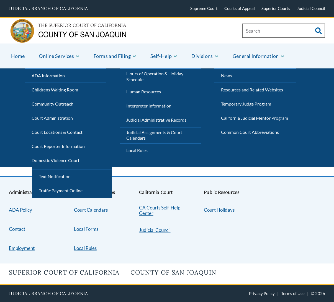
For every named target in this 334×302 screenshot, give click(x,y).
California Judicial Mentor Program (254, 118)
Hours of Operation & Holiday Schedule (154, 76)
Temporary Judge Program (246, 103)
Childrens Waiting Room (55, 89)
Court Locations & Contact (57, 132)
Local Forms (86, 229)
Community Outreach (52, 103)
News (226, 75)
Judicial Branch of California (48, 8)
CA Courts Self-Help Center (159, 210)
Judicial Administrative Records (156, 119)
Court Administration (52, 118)
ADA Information (48, 75)
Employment (22, 248)
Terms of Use (293, 293)
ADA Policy (20, 210)
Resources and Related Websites (252, 89)
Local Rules (137, 150)
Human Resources (143, 91)
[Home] (48, 36)
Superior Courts (275, 8)
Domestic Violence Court (55, 160)
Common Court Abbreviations (250, 132)
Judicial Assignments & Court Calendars (154, 135)
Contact (17, 229)
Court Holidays (219, 210)
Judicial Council (311, 8)
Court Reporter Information (58, 146)
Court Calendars (91, 210)
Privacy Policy (262, 293)
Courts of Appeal (239, 8)
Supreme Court (204, 8)
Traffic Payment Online (61, 190)
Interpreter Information (148, 105)
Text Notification (55, 176)
